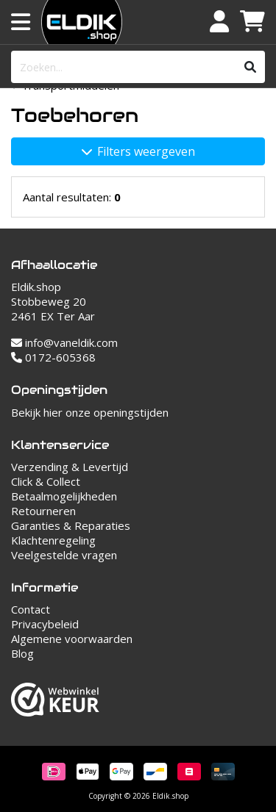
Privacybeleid (45, 624)
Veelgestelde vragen (64, 554)
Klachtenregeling (53, 540)
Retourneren (43, 510)
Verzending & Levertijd (69, 466)
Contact (30, 609)
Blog (22, 653)
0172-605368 (53, 357)
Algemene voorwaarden (71, 638)
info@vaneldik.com (64, 342)
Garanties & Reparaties (70, 525)
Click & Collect (45, 481)
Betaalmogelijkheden (64, 496)
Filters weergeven (138, 151)
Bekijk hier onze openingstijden (90, 412)
